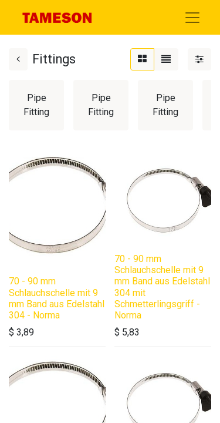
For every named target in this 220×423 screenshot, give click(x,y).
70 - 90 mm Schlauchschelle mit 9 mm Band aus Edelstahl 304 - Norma (56, 298)
